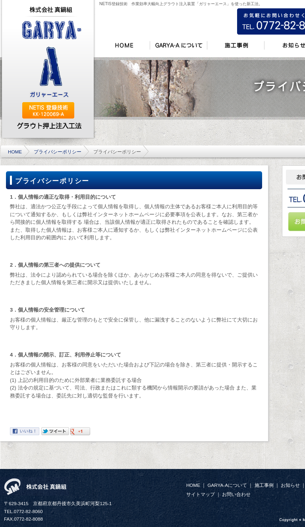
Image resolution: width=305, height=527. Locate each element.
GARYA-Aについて (227, 485)
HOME (15, 151)
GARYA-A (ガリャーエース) (51, 59)
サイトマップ (200, 494)
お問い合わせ (236, 494)
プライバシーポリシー (57, 151)
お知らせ (290, 485)
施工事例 (264, 485)
